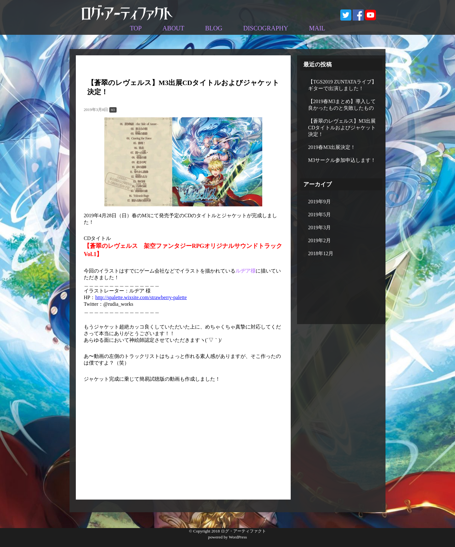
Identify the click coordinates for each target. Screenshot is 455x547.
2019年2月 (319, 240)
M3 (113, 110)
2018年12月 (320, 253)
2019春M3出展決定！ (331, 147)
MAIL (317, 28)
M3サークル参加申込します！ (342, 160)
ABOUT (173, 28)
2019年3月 (319, 227)
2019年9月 (319, 201)
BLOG (213, 28)
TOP (136, 28)
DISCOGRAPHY (265, 28)
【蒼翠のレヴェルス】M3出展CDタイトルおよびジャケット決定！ (342, 127)
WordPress (238, 537)
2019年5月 (319, 214)
